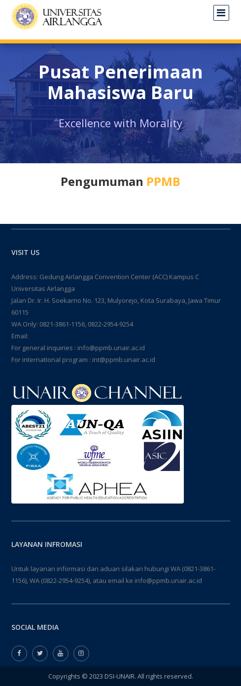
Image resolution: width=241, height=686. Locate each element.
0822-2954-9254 (110, 324)
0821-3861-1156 (62, 324)
